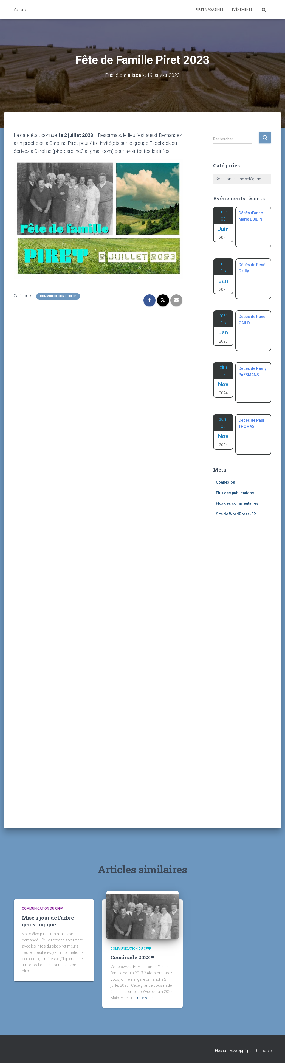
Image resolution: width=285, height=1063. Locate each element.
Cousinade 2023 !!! (132, 957)
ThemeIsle (263, 1050)
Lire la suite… (145, 998)
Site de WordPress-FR (236, 514)
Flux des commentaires (237, 503)
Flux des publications (235, 493)
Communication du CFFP (58, 296)
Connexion (225, 482)
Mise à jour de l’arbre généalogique (48, 921)
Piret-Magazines (209, 10)
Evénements (242, 10)
